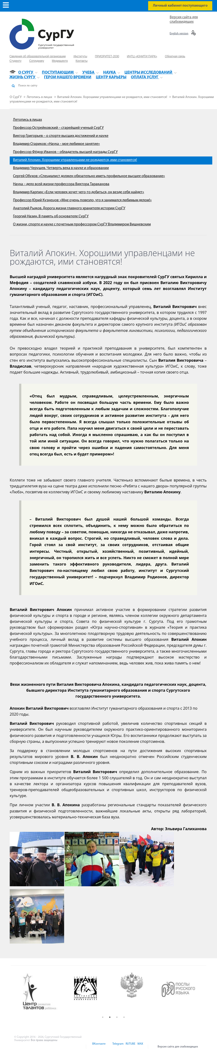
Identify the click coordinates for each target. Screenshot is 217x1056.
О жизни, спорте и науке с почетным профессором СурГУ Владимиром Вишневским (82, 224)
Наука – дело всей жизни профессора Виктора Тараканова (61, 184)
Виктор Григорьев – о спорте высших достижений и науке (60, 136)
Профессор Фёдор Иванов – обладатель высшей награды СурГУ (65, 152)
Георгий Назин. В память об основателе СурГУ (51, 216)
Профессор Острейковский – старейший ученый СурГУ (58, 128)
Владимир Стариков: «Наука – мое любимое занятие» (56, 144)
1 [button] (102, 1017)
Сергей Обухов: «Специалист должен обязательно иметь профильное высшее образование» (89, 176)
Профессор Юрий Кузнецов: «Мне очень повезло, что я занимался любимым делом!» (82, 200)
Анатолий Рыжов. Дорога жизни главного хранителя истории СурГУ (69, 208)
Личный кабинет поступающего (180, 6)
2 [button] (109, 1017)
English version (179, 33)
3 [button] (117, 1017)
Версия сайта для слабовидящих (178, 1046)
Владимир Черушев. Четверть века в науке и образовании (61, 168)
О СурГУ (16, 97)
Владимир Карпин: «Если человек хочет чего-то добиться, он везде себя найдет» (78, 192)
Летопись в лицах (40, 97)
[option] (44, 992)
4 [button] (124, 1017)
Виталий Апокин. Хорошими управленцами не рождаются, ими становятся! (112, 97)
